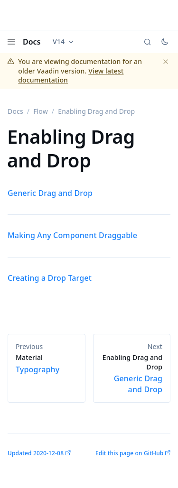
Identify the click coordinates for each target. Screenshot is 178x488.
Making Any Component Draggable (72, 235)
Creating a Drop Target (50, 278)
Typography (46, 364)
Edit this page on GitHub (129, 453)
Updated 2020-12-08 (36, 453)
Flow (40, 111)
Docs (32, 42)
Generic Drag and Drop (50, 193)
